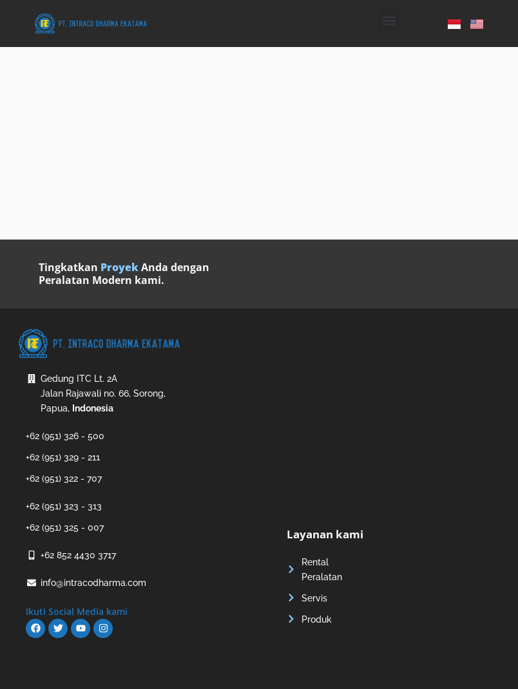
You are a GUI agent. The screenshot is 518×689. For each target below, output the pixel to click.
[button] (388, 20)
